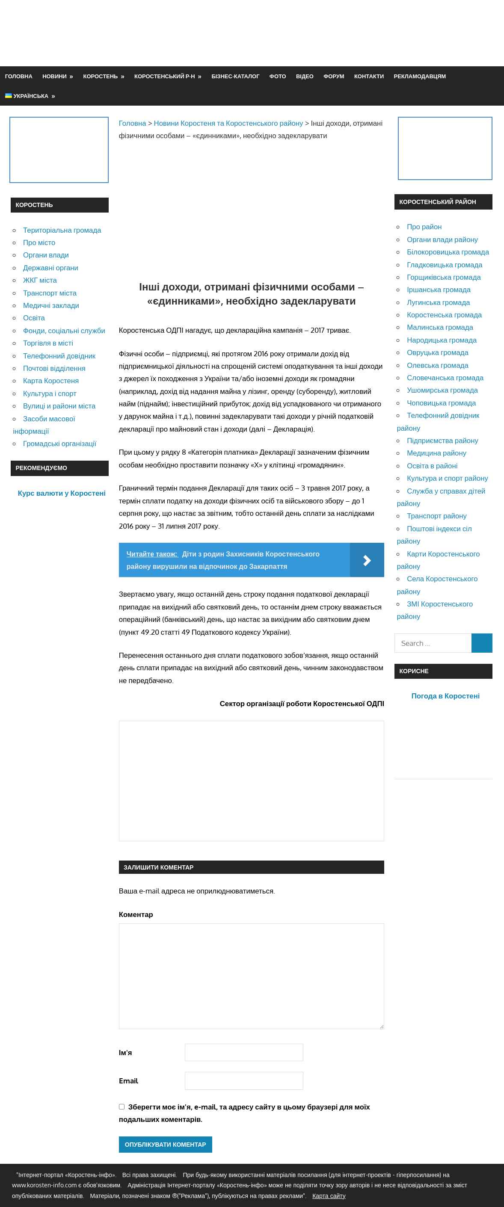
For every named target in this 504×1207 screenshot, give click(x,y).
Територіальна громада (62, 229)
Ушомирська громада (442, 389)
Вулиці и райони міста (59, 405)
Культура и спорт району (447, 477)
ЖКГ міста (40, 279)
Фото (278, 76)
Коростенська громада (444, 314)
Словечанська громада (445, 377)
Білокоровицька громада (448, 251)
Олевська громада (437, 365)
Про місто (39, 242)
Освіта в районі (432, 465)
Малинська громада (440, 326)
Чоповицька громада (441, 402)
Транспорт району (437, 515)
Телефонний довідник (59, 355)
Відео (305, 76)
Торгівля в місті (48, 342)
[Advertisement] (337, 33)
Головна (19, 76)
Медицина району (436, 452)
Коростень (100, 76)
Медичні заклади (51, 305)
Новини (54, 76)
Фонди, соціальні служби (64, 330)
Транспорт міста (50, 292)
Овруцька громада (437, 352)
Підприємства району (442, 440)
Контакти (369, 76)
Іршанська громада (439, 289)
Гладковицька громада (444, 264)
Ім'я (125, 1052)
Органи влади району (442, 239)
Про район (424, 226)
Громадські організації (59, 443)
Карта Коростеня (51, 380)
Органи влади (46, 254)
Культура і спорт (50, 393)
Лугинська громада (438, 302)
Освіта (34, 317)
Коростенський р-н (164, 76)
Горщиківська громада (444, 276)
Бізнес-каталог (235, 76)
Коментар (136, 914)
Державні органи (50, 267)
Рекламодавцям (420, 76)
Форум (333, 76)
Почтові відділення (54, 368)
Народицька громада (442, 339)
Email (128, 1080)
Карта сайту (329, 1195)
